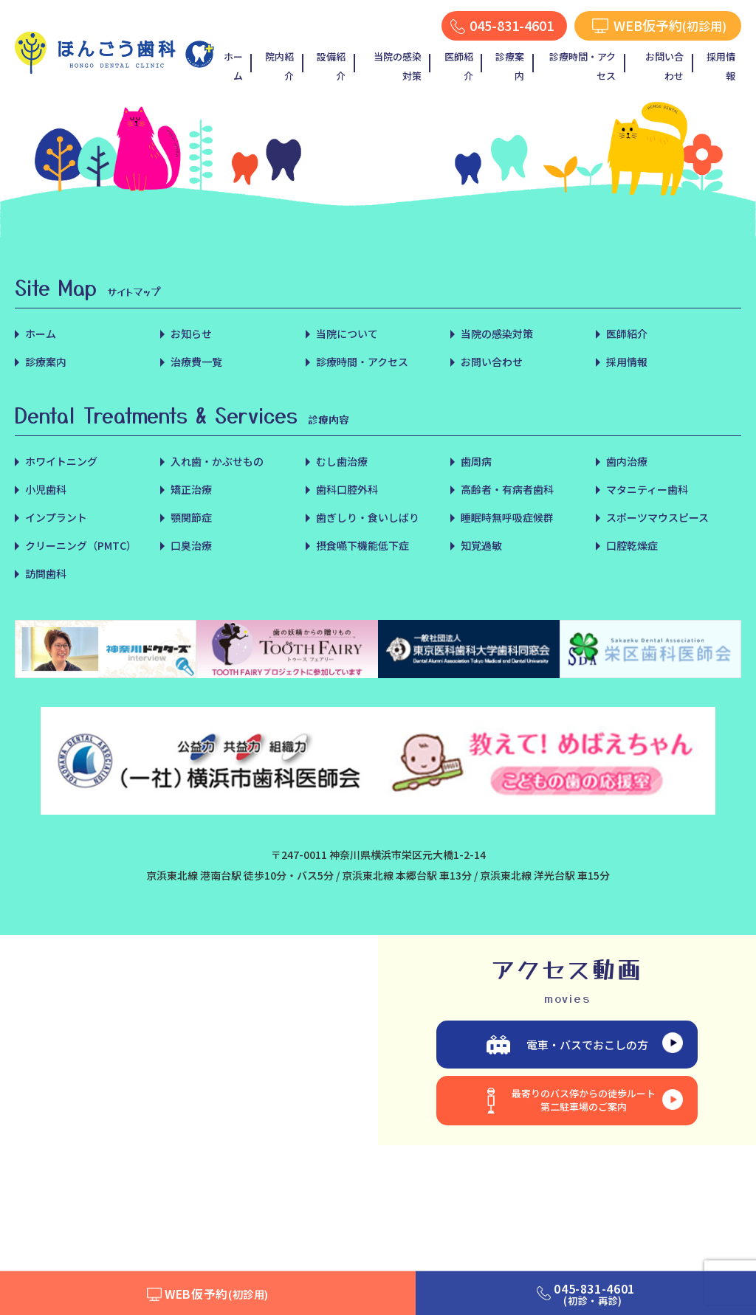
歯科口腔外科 (347, 489)
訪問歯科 (45, 573)
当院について (347, 333)
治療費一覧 (196, 361)
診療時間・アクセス (582, 66)
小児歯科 (45, 489)
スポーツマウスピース (657, 517)
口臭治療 (191, 545)
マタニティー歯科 (647, 489)
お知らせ (191, 333)
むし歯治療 (342, 461)
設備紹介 (331, 66)
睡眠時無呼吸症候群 (507, 517)
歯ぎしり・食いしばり (367, 517)
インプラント (56, 517)
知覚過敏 (481, 545)
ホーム (233, 66)
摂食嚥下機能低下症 (362, 545)
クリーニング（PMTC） (81, 545)
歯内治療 (626, 461)
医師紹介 (458, 66)
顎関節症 (191, 517)
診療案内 (509, 66)
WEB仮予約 (217, 1293)
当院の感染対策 (398, 66)
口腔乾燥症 (632, 545)
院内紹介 (279, 66)
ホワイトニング (61, 461)
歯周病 (476, 461)
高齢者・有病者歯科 (507, 489)
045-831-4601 (594, 1294)
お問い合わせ (664, 66)
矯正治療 (191, 489)
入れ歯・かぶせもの (217, 461)
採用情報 (721, 66)
